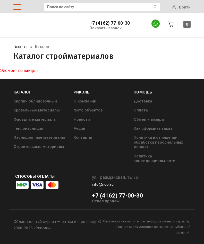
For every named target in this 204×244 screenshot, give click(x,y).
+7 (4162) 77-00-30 (110, 23)
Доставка (143, 101)
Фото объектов (88, 110)
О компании (85, 101)
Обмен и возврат (150, 119)
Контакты (83, 137)
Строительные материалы (39, 146)
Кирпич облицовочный (35, 101)
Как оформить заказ (153, 128)
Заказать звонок (106, 28)
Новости (82, 119)
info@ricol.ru (103, 184)
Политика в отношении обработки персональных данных (158, 142)
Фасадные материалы (35, 119)
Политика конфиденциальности (154, 158)
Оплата (141, 110)
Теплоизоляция (28, 128)
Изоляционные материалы (39, 137)
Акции (79, 128)
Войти (181, 7)
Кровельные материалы (37, 110)
